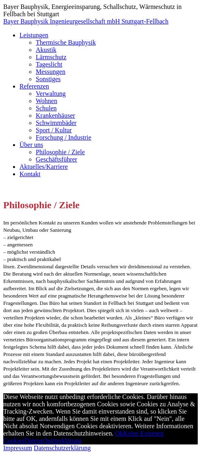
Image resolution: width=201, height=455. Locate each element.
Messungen (50, 71)
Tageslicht (49, 64)
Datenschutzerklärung (52, 440)
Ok (119, 433)
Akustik (46, 49)
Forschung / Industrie (63, 137)
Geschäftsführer (56, 159)
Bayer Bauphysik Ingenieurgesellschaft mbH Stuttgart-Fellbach (86, 21)
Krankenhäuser (55, 115)
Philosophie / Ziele (60, 152)
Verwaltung (51, 93)
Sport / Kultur (54, 130)
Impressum (17, 447)
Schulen (46, 108)
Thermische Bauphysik (66, 42)
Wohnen (46, 100)
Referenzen (34, 86)
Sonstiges (48, 78)
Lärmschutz (51, 57)
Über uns (31, 144)
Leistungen (33, 35)
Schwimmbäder (56, 122)
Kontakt (30, 173)
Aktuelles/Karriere (43, 166)
